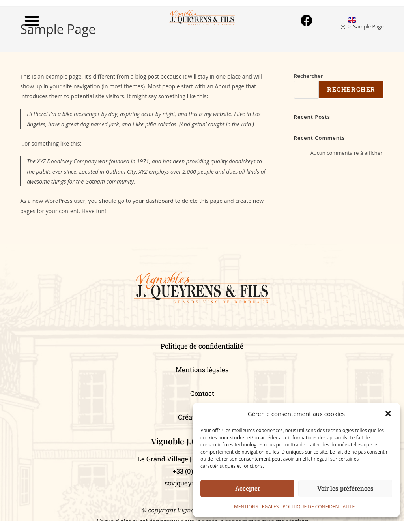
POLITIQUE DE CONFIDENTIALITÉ (318, 506)
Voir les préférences (345, 488)
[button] (388, 414)
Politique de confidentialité (202, 345)
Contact (202, 393)
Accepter (247, 488)
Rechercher (308, 75)
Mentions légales (202, 369)
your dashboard (153, 200)
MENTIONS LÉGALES (256, 506)
